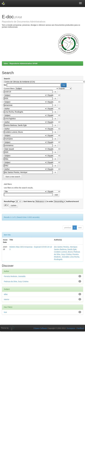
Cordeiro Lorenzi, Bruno (63, 252)
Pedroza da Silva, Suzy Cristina (16, 281)
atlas (6, 294)
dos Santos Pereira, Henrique (65, 247)
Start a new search (12, 177)
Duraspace (71, 328)
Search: (7, 79)
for (5, 85)
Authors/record (72, 201)
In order (50, 201)
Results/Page (9, 201)
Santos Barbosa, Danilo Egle (65, 249)
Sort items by (29, 201)
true (5, 312)
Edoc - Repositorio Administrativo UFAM (20, 63)
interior (6, 299)
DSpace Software (40, 328)
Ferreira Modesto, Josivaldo (14, 276)
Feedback (80, 328)
